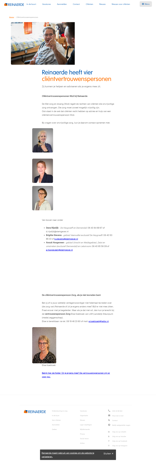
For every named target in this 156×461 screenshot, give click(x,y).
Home (11, 17)
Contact (76, 4)
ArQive (82, 443)
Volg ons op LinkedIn (117, 432)
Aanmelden (62, 4)
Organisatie (84, 415)
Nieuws (102, 4)
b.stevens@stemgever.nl (66, 239)
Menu (146, 4)
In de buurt (31, 4)
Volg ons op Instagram (117, 445)
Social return (84, 438)
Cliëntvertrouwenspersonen (27, 17)
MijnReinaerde (85, 429)
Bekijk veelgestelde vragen (121, 425)
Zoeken (54, 429)
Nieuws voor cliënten (121, 4)
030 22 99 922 (117, 411)
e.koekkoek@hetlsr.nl (99, 321)
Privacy (82, 434)
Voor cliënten (56, 420)
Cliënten (89, 4)
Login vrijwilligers (86, 425)
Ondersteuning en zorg (59, 411)
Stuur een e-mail (117, 416)
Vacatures (46, 4)
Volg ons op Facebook (117, 441)
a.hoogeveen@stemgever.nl (59, 250)
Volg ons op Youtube (117, 436)
